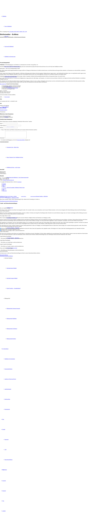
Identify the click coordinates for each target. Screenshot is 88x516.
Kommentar (2, 139)
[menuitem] (46, 273)
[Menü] (4, 469)
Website (1, 127)
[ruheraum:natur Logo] (8, 5)
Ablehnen (11, 202)
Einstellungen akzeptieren (4, 202)
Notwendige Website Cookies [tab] (5, 217)
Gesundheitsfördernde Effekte (12, 87)
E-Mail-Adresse (3, 125)
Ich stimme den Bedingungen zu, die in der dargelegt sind (15, 141)
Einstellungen (15, 202)
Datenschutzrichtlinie (21, 141)
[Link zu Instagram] (4, 490)
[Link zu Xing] (3, 500)
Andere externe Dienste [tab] (4, 232)
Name (1, 123)
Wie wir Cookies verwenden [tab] (5, 209)
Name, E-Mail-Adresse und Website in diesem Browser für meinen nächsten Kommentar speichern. (19, 129)
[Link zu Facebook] (4, 480)
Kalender (1, 109)
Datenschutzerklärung (4, 256)
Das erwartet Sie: (3, 83)
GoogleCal (5, 109)
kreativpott (19, 183)
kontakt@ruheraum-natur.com (8, 181)
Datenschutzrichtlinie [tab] (4, 252)
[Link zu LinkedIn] (4, 510)
